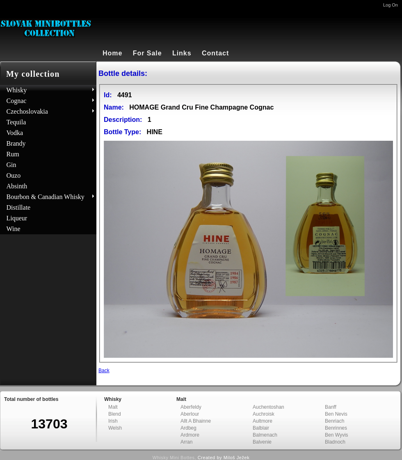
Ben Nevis (336, 414)
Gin (11, 164)
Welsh (115, 428)
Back (104, 370)
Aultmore (262, 421)
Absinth (17, 186)
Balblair (261, 428)
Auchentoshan (268, 407)
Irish (113, 421)
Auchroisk (263, 414)
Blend (114, 414)
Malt (113, 407)
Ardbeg (188, 428)
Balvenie (262, 442)
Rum (13, 154)
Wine (14, 228)
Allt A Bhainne (195, 421)
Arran (186, 442)
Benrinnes (336, 428)
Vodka (15, 132)
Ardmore (189, 435)
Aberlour (189, 414)
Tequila (16, 122)
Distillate (19, 207)
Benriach (334, 421)
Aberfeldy (190, 407)
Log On (390, 4)
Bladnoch (335, 442)
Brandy (16, 143)
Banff (330, 407)
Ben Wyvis (336, 435)
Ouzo (14, 175)
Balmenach (265, 435)
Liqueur (17, 218)
